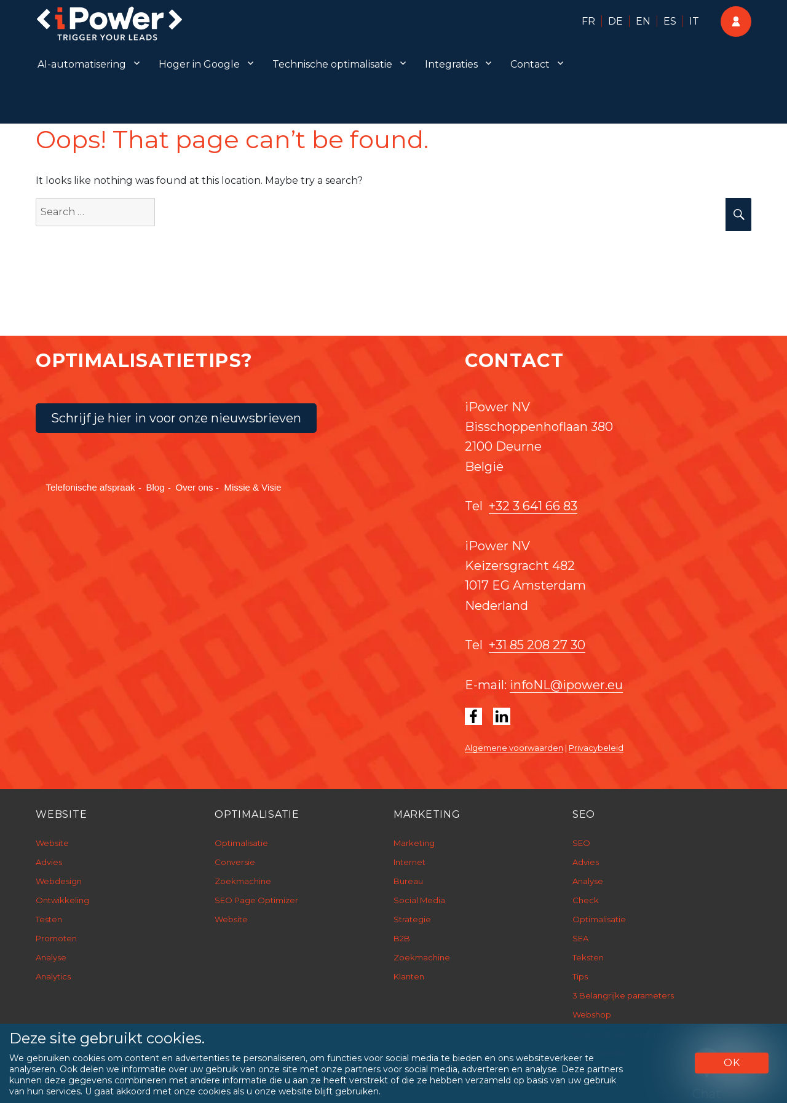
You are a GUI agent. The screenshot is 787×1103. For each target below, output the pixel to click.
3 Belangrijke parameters (623, 995)
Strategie (412, 919)
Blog (155, 487)
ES (669, 21)
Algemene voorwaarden (514, 748)
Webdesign (59, 881)
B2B (402, 938)
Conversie (235, 862)
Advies (49, 862)
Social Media (419, 900)
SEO (581, 843)
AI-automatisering (82, 64)
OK (732, 1063)
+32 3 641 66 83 (533, 506)
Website (52, 843)
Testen (49, 919)
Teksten (588, 957)
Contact (530, 64)
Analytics (53, 976)
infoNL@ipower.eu (566, 685)
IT (694, 21)
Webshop (591, 1014)
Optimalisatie (241, 843)
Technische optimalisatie (332, 64)
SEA (580, 938)
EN (643, 21)
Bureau (408, 881)
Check (585, 900)
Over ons (194, 487)
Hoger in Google (199, 64)
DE (615, 21)
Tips (580, 976)
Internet (409, 862)
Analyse (51, 957)
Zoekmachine (243, 881)
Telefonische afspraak (90, 487)
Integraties (451, 64)
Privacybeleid (596, 748)
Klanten (409, 976)
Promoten (56, 938)
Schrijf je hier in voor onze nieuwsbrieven (176, 418)
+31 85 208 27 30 (537, 645)
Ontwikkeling (62, 900)
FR (588, 21)
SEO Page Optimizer (256, 900)
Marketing (414, 843)
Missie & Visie (252, 487)
